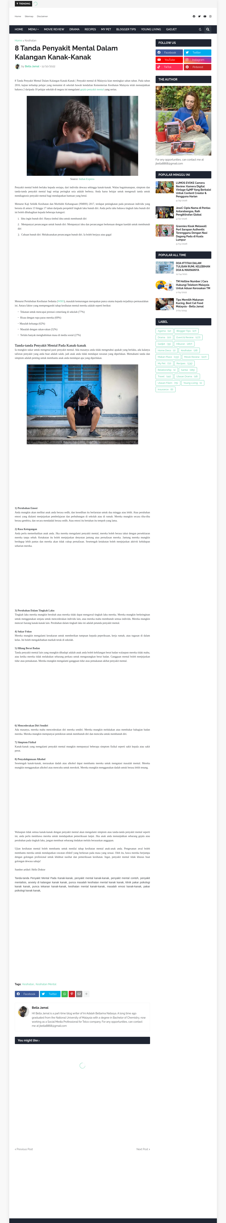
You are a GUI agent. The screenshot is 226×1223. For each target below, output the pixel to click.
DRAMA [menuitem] (74, 29)
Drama (164, 337)
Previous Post (25, 1149)
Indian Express (87, 179)
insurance (165, 389)
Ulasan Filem (168, 382)
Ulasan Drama (187, 376)
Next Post (142, 1149)
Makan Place (168, 356)
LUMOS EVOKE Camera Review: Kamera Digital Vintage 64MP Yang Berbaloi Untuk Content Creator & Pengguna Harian (193, 189)
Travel (164, 376)
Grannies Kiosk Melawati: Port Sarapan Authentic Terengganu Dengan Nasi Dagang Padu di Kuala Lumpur (191, 233)
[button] (200, 29)
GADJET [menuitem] (171, 29)
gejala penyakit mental (92, 89)
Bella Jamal (40, 1007)
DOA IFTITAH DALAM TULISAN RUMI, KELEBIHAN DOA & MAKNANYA (193, 266)
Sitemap (29, 16)
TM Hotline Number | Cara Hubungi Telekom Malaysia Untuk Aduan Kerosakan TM (193, 285)
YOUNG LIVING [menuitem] (151, 29)
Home (18, 16)
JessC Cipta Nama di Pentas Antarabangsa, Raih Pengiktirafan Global (193, 211)
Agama (164, 330)
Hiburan (184, 343)
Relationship (167, 369)
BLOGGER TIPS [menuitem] (126, 29)
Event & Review (188, 337)
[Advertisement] (82, 269)
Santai (188, 369)
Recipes (185, 363)
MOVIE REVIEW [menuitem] (54, 29)
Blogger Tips (186, 330)
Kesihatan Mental (46, 984)
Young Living (192, 382)
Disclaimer (42, 16)
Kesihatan (30, 40)
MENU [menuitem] (32, 29)
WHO (61, 301)
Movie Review (195, 356)
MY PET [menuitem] (106, 29)
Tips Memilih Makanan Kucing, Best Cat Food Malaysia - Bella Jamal (190, 303)
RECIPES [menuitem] (90, 29)
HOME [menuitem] (19, 29)
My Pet (164, 363)
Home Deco (167, 350)
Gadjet (164, 343)
